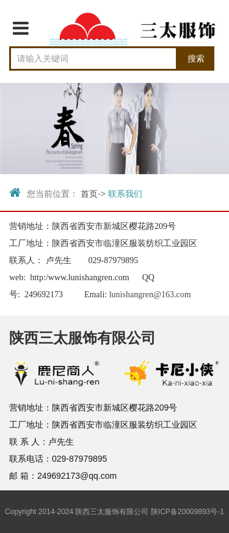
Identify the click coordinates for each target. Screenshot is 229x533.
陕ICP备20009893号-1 (187, 511)
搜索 (196, 58)
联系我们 (125, 194)
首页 (89, 194)
